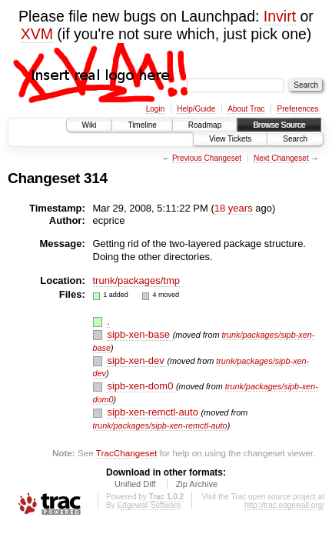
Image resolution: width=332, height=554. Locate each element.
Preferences (298, 109)
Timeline (142, 125)
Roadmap (204, 125)
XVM (37, 33)
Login (155, 109)
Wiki (89, 125)
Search (295, 139)
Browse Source (279, 125)
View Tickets (230, 139)
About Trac (245, 109)
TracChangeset (126, 453)
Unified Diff (135, 484)
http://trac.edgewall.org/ (284, 505)
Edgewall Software (149, 505)
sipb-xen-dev (137, 360)
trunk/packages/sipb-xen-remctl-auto (160, 425)
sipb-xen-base (139, 334)
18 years (233, 208)
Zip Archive (196, 484)
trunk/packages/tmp (136, 280)
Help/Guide (196, 109)
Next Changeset (281, 158)
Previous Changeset (206, 158)
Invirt (280, 16)
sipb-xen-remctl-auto (154, 412)
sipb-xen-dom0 (141, 386)
